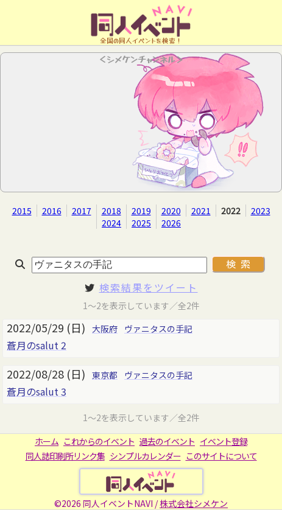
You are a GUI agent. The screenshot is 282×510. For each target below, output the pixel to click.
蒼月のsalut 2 (36, 345)
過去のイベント (167, 441)
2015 (22, 210)
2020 (171, 210)
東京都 (105, 375)
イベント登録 (223, 441)
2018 (111, 210)
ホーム (46, 441)
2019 (141, 210)
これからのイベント (99, 441)
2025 (141, 223)
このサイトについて (221, 456)
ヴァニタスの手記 (158, 329)
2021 (201, 210)
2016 (52, 210)
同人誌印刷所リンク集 (65, 456)
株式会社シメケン (194, 503)
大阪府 (105, 329)
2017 (81, 210)
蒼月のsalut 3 (36, 391)
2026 (171, 223)
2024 (111, 223)
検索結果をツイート (148, 287)
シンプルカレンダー (145, 456)
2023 (260, 210)
